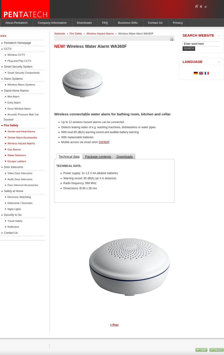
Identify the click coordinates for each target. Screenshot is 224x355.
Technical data (69, 157)
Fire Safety (76, 33)
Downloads (125, 157)
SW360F (104, 142)
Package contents (98, 157)
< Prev (114, 325)
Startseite (59, 33)
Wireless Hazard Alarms (100, 33)
